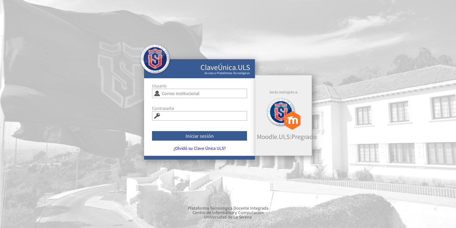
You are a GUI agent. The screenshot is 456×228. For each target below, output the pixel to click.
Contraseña (163, 110)
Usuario (159, 88)
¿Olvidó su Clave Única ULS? (200, 150)
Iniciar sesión (200, 138)
